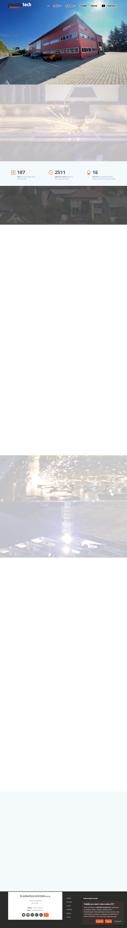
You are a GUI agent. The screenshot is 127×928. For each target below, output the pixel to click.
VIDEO (69, 917)
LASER (69, 906)
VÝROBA (83, 6)
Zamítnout (99, 921)
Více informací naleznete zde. (106, 916)
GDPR (46, 915)
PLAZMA (69, 902)
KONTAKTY (112, 6)
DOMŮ (69, 898)
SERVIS (94, 6)
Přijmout (108, 921)
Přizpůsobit (117, 921)
